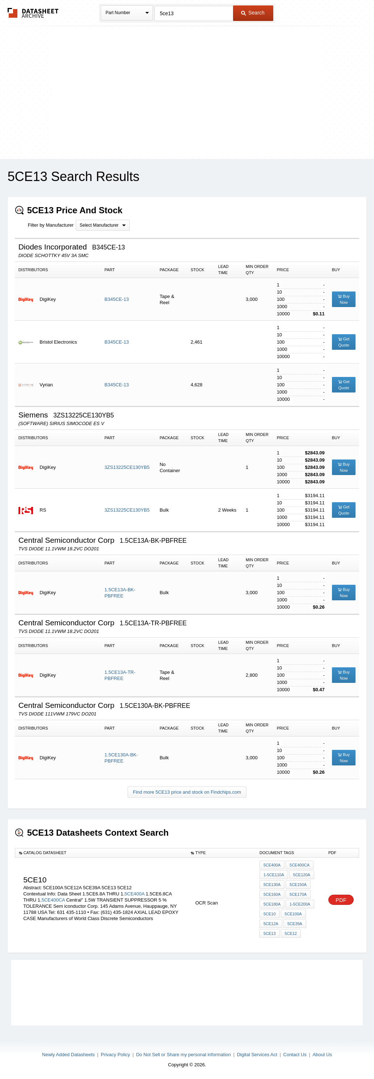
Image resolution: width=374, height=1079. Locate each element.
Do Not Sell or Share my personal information (183, 1054)
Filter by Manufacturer (51, 225)
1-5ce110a (273, 875)
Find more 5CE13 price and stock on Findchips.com (187, 792)
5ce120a (301, 875)
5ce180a (271, 904)
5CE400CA (53, 900)
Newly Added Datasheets (68, 1054)
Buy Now (344, 299)
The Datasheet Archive (33, 13)
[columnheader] (101, 853)
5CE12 (291, 933)
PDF (341, 900)
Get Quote (344, 342)
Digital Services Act (257, 1054)
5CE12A (270, 923)
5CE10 (269, 914)
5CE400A (135, 894)
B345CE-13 (116, 299)
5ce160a (271, 894)
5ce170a (298, 894)
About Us (322, 1054)
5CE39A (294, 923)
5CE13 (269, 933)
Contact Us (295, 1054)
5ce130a (271, 884)
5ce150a (298, 884)
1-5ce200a (300, 904)
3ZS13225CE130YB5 (126, 467)
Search (252, 13)
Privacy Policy (115, 1054)
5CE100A (293, 914)
